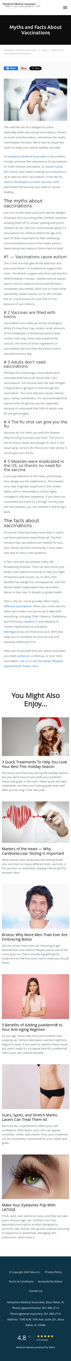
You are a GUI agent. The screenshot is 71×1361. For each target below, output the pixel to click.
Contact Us (35, 1291)
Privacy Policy (53, 1272)
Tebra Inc (35, 1272)
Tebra (52, 1347)
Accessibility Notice (50, 1281)
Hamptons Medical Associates (20, 50)
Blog (44, 50)
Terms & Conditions (21, 1281)
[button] (65, 7)
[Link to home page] (29, 5)
